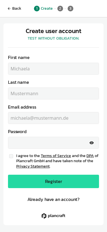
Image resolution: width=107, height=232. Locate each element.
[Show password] (91, 142)
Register (53, 181)
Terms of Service (56, 156)
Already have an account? (53, 199)
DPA (90, 156)
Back (14, 8)
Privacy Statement (33, 166)
